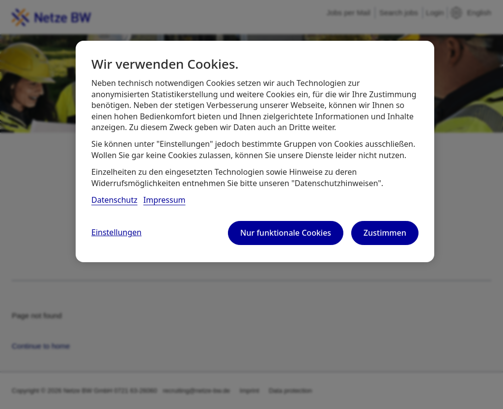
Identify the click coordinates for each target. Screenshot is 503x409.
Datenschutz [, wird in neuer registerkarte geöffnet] (114, 199)
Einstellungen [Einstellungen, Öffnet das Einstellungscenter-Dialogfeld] (116, 232)
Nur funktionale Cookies (285, 232)
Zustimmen (384, 232)
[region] (255, 151)
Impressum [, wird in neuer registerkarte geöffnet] (164, 199)
